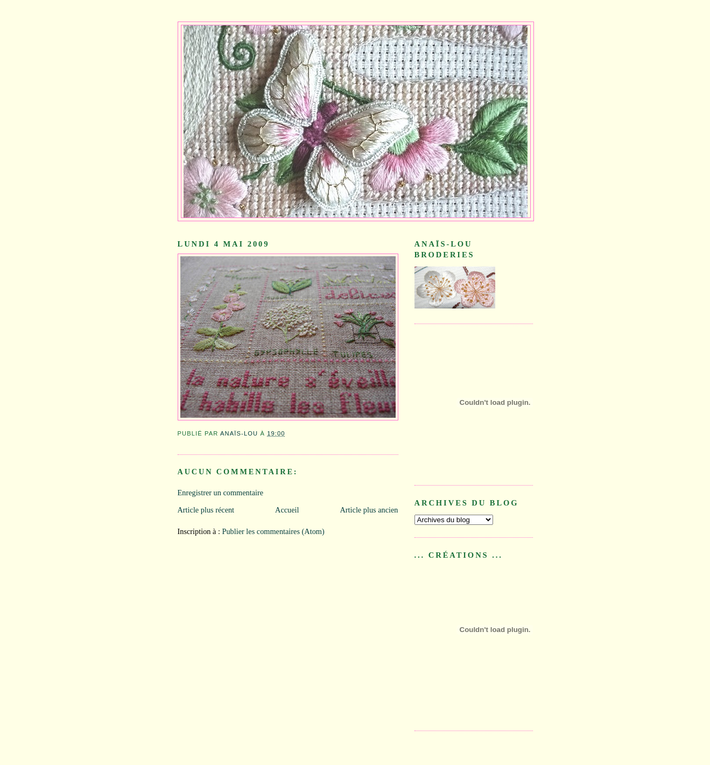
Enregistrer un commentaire (221, 492)
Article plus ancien (369, 510)
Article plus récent (206, 510)
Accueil (287, 510)
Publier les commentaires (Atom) (273, 531)
